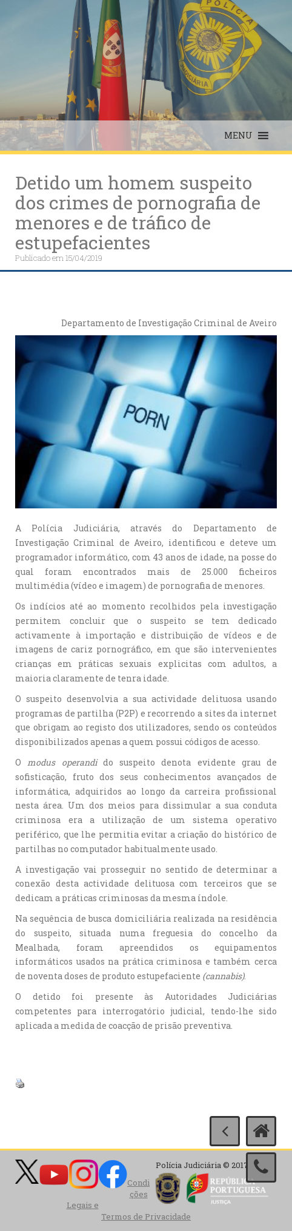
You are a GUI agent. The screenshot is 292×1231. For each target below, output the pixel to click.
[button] (238, 136)
